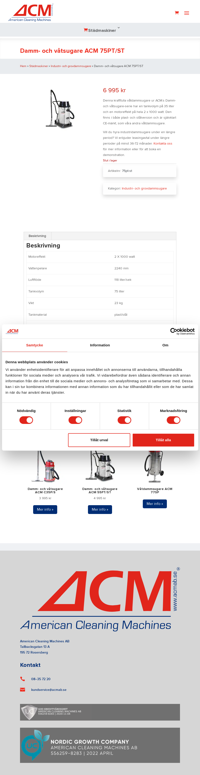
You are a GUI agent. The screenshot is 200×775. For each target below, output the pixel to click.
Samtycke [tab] (34, 345)
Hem (23, 66)
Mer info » (45, 509)
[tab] (37, 236)
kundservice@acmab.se (49, 690)
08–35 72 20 (41, 679)
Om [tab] (165, 345)
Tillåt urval (99, 440)
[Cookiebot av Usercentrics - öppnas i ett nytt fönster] (174, 331)
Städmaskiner (102, 31)
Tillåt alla (163, 440)
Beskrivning (37, 236)
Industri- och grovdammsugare (71, 66)
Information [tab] (100, 345)
